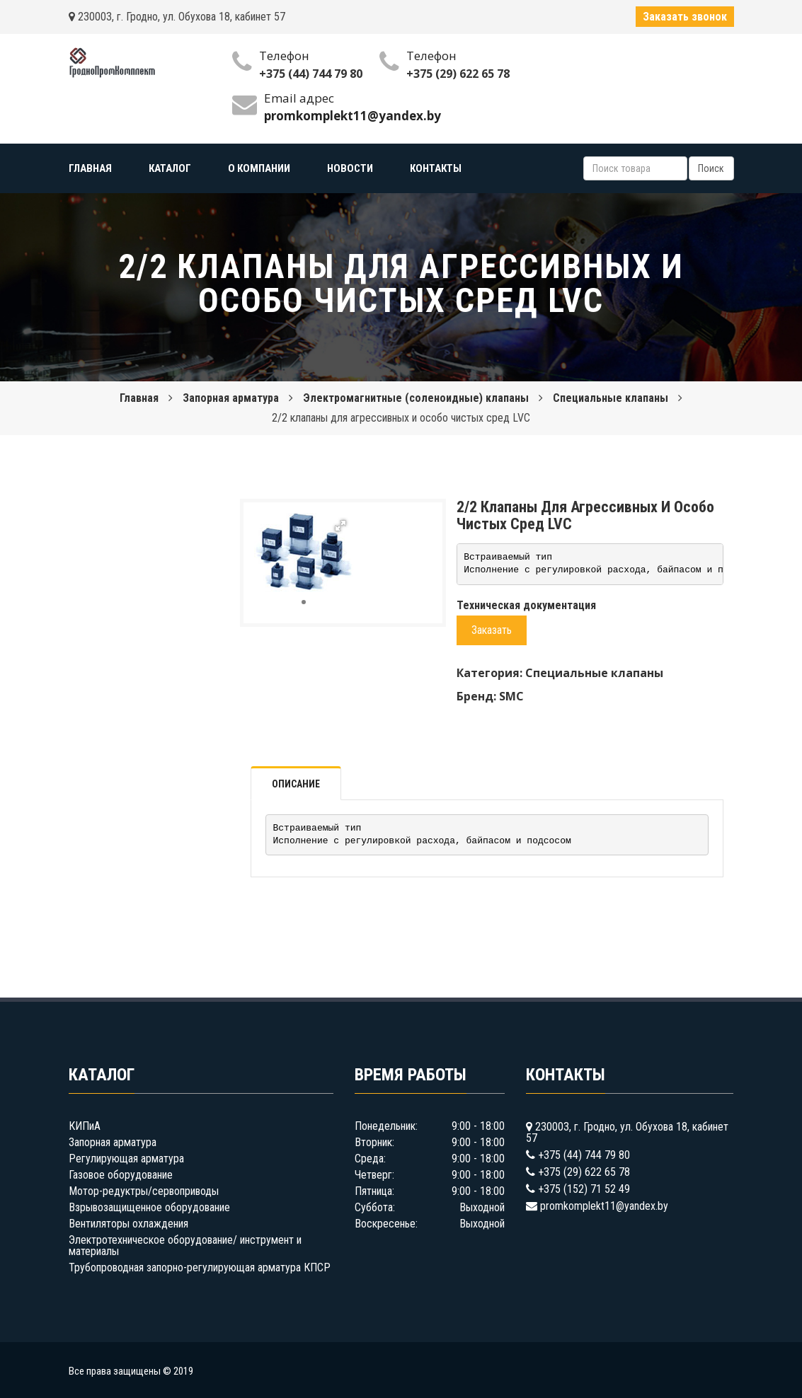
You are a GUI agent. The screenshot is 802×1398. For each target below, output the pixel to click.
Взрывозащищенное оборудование (149, 1207)
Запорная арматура (231, 398)
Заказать (491, 630)
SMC (511, 696)
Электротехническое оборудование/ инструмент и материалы (185, 1245)
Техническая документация (526, 605)
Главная (139, 398)
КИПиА (85, 1126)
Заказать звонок (685, 16)
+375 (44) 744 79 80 (310, 73)
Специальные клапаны (610, 398)
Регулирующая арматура (126, 1158)
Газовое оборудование (121, 1175)
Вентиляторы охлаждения (128, 1223)
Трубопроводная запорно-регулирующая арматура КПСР (200, 1267)
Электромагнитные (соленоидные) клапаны (416, 398)
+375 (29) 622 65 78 (458, 73)
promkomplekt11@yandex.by (604, 1206)
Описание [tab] (296, 784)
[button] (340, 525)
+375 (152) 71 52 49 (584, 1189)
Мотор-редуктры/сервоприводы (144, 1191)
